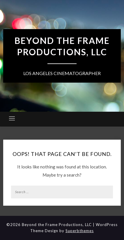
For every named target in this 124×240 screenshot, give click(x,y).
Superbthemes (79, 230)
